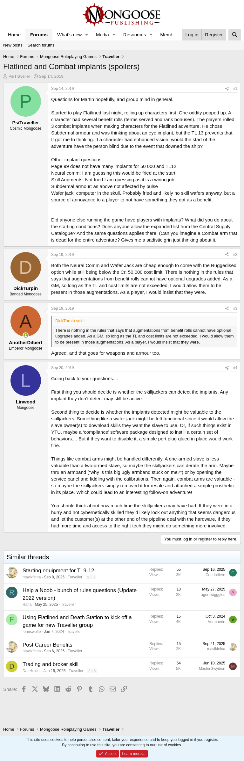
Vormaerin (216, 622)
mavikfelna (32, 577)
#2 (235, 254)
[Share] (227, 88)
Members (170, 34)
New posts (13, 45)
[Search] (234, 34)
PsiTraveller (19, 76)
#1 (235, 88)
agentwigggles (213, 594)
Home (14, 34)
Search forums (41, 45)
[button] (86, 34)
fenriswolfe (32, 631)
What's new (69, 34)
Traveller (75, 577)
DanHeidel (31, 671)
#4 (235, 368)
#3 (235, 308)
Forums (39, 34)
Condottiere (215, 575)
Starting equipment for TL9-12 (58, 571)
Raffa (27, 604)
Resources (134, 34)
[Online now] (26, 335)
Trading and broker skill (50, 664)
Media (102, 34)
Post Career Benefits (47, 645)
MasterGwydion (212, 668)
